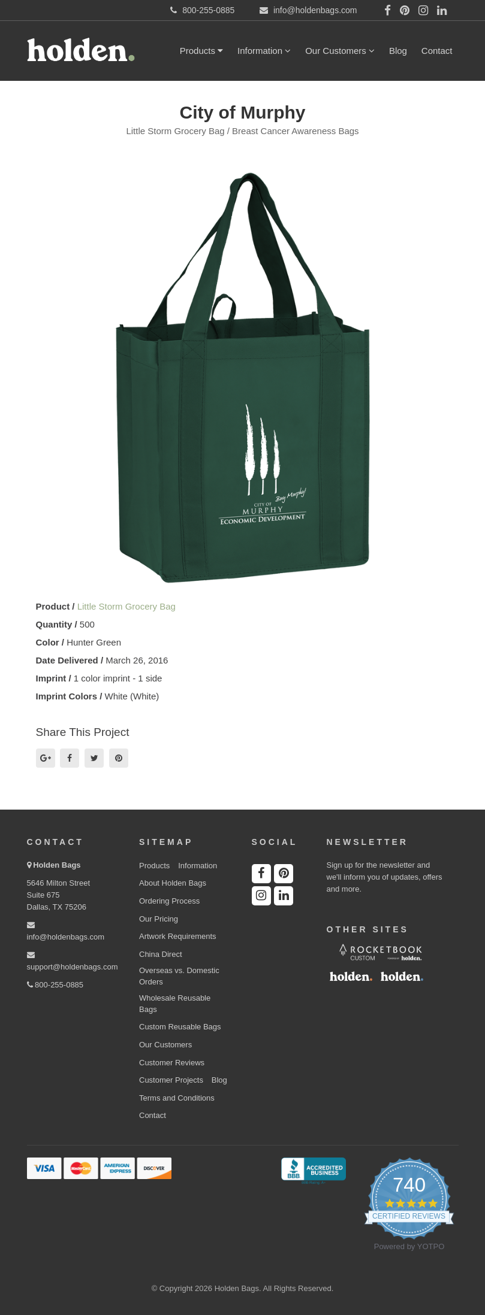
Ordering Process (169, 900)
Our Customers (340, 51)
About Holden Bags (172, 882)
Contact (437, 51)
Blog (398, 51)
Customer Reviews (171, 1062)
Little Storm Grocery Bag (126, 606)
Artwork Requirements (177, 936)
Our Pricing (158, 918)
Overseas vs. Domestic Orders (179, 976)
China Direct (160, 954)
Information (264, 51)
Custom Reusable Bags (180, 1026)
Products (201, 51)
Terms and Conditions (177, 1097)
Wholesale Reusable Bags (174, 1003)
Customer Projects (171, 1079)
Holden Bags (56, 864)
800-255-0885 (55, 984)
